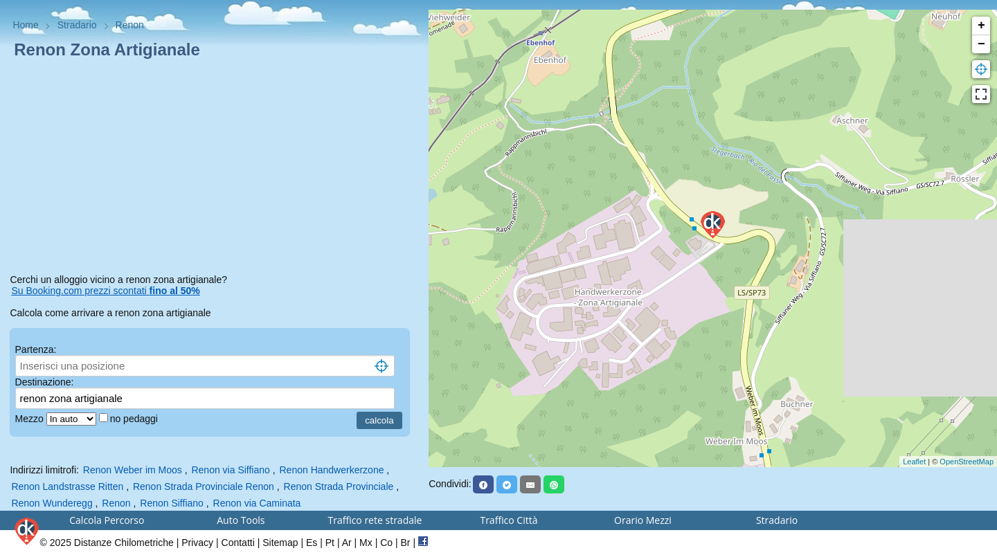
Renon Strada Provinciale (340, 486)
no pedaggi (135, 418)
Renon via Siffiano (230, 469)
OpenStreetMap (967, 461)
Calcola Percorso (106, 520)
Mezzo (30, 418)
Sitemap (280, 542)
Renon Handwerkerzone (332, 469)
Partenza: (36, 349)
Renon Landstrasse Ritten (67, 486)
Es (311, 542)
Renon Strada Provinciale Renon (203, 486)
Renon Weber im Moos (132, 469)
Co (386, 542)
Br (406, 542)
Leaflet (914, 461)
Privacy (197, 542)
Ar (347, 542)
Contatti (238, 542)
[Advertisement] (214, 169)
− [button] (981, 44)
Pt (329, 542)
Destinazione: (44, 382)
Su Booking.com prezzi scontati (105, 290)
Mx (365, 542)
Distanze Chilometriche (124, 542)
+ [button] (981, 25)
